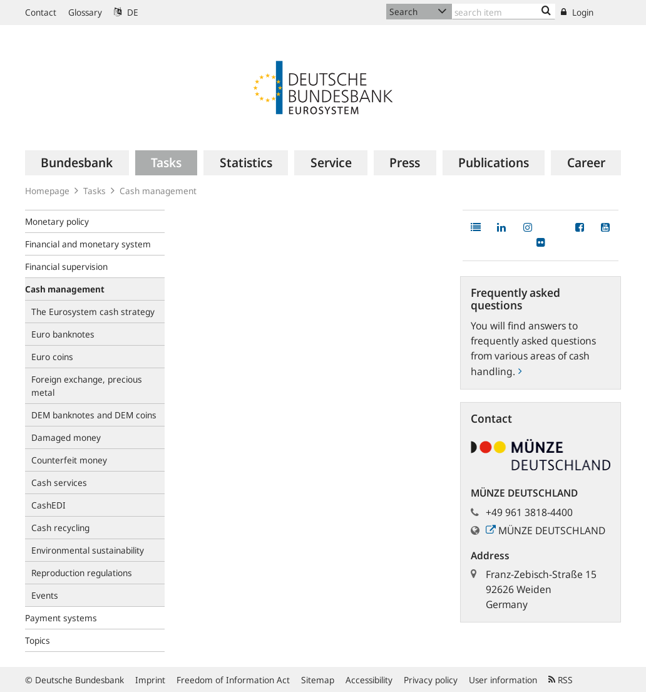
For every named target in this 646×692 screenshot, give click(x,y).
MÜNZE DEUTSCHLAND (545, 530)
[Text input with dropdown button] (503, 11)
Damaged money (66, 437)
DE (126, 12)
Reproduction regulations (81, 573)
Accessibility (369, 680)
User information (503, 680)
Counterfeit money (69, 460)
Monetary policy (57, 221)
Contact (40, 12)
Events (44, 595)
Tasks (94, 191)
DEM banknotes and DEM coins (93, 415)
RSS (560, 680)
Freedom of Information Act (233, 680)
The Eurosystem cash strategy (93, 312)
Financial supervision (66, 266)
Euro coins (52, 357)
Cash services (59, 482)
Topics (37, 640)
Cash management (158, 191)
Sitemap (317, 680)
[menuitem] (77, 162)
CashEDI (48, 505)
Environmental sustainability (87, 550)
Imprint (150, 680)
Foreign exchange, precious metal (86, 385)
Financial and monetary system (88, 244)
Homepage (47, 191)
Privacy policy (431, 680)
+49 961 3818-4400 (529, 512)
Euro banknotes (63, 334)
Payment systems (61, 618)
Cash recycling (60, 528)
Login (577, 12)
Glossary (85, 12)
